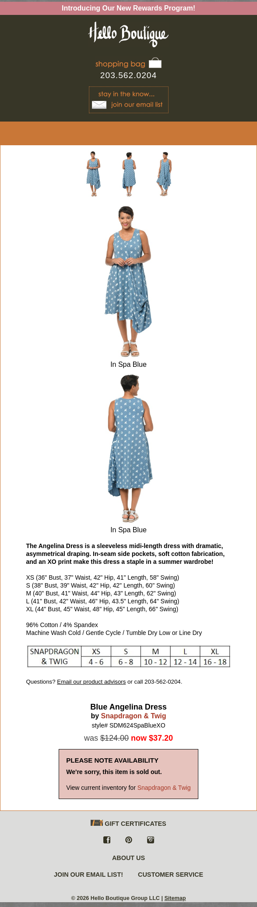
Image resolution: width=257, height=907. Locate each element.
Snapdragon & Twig (133, 716)
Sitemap (175, 898)
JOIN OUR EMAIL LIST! (88, 874)
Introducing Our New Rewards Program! (128, 8)
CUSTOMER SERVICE (170, 874)
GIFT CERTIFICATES (128, 823)
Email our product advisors (91, 681)
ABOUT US (128, 857)
